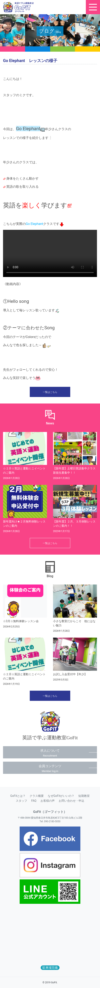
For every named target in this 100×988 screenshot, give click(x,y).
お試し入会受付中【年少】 (70, 674)
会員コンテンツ (50, 768)
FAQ (33, 800)
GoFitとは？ (18, 795)
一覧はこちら (50, 392)
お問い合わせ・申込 (71, 800)
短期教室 (84, 795)
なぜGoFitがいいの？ (61, 795)
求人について (50, 753)
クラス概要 (37, 795)
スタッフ (21, 800)
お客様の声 (47, 800)
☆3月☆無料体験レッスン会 (21, 621)
